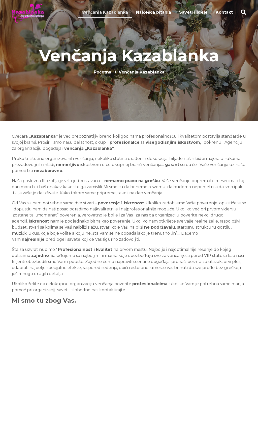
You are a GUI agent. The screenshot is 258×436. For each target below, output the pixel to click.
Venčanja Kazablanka (129, 55)
